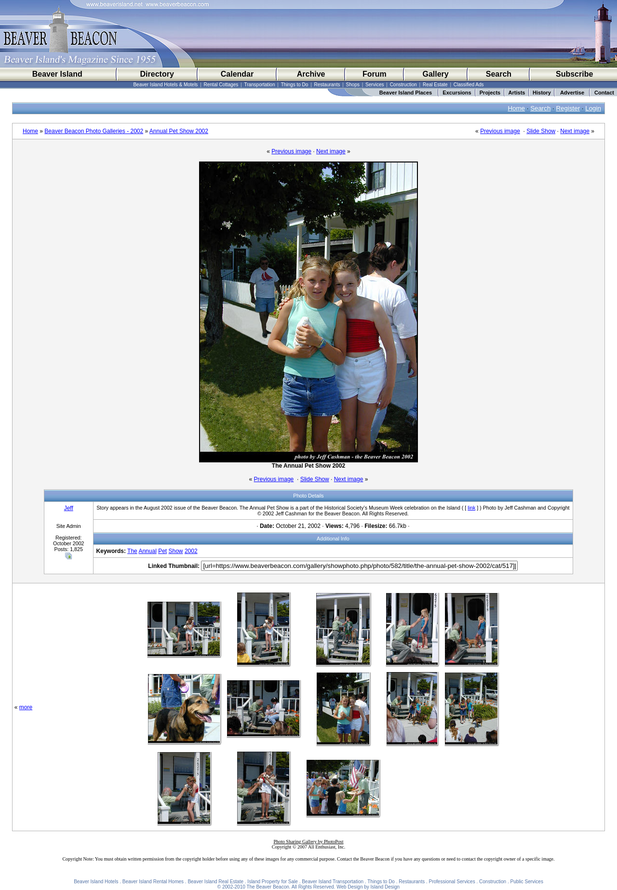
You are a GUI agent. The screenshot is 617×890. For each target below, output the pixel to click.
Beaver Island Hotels (96, 881)
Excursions (457, 92)
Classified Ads (469, 84)
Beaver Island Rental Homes (153, 881)
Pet (162, 551)
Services (374, 84)
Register (568, 108)
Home (516, 108)
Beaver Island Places (405, 92)
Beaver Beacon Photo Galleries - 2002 (93, 131)
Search (498, 74)
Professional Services (452, 881)
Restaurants (327, 84)
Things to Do (294, 84)
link (471, 508)
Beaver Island (57, 74)
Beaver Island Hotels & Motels (165, 84)
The (132, 551)
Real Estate (435, 84)
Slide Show (540, 131)
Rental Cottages (221, 84)
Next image (575, 131)
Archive (311, 74)
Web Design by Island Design (368, 887)
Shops (353, 84)
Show (176, 551)
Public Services (526, 881)
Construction (403, 84)
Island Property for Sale (272, 881)
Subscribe (574, 74)
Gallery (435, 74)
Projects (490, 92)
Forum (374, 74)
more (25, 707)
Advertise (572, 92)
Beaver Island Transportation (332, 881)
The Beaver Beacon (267, 887)
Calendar (237, 74)
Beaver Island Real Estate (215, 881)
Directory (157, 74)
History (542, 92)
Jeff (68, 508)
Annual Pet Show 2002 (178, 131)
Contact (604, 92)
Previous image (500, 131)
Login (593, 108)
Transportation (259, 84)
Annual (147, 551)
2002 (191, 551)
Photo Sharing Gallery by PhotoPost (308, 841)
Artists (517, 92)
